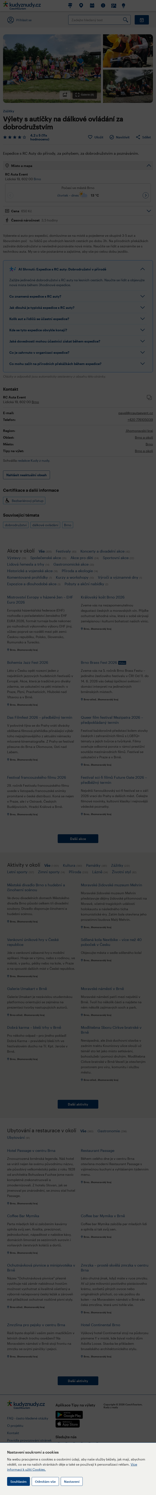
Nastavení (71, 1481)
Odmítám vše (45, 1481)
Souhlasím (18, 1481)
